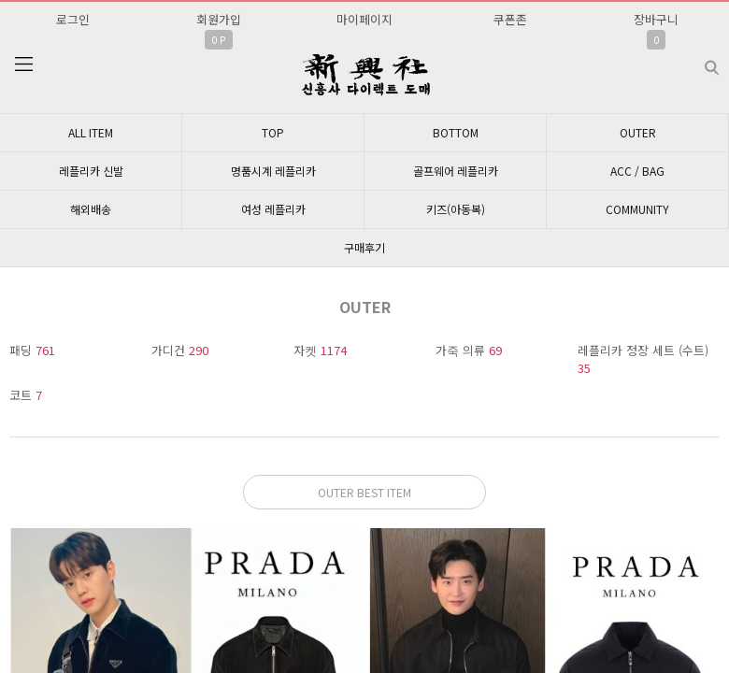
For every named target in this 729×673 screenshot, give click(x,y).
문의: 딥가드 (364, 487)
